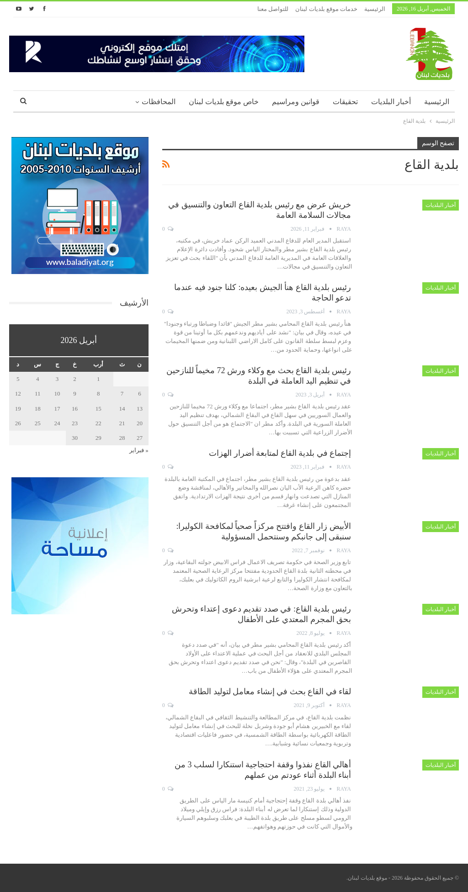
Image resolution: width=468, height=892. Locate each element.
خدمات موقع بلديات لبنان (326, 8)
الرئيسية (374, 8)
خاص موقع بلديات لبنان (224, 102)
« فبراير (139, 450)
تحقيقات (345, 102)
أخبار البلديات (391, 102)
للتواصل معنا (272, 8)
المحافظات (159, 102)
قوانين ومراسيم (295, 102)
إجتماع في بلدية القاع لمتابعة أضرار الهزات (280, 453)
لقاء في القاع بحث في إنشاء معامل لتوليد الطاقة (270, 691)
